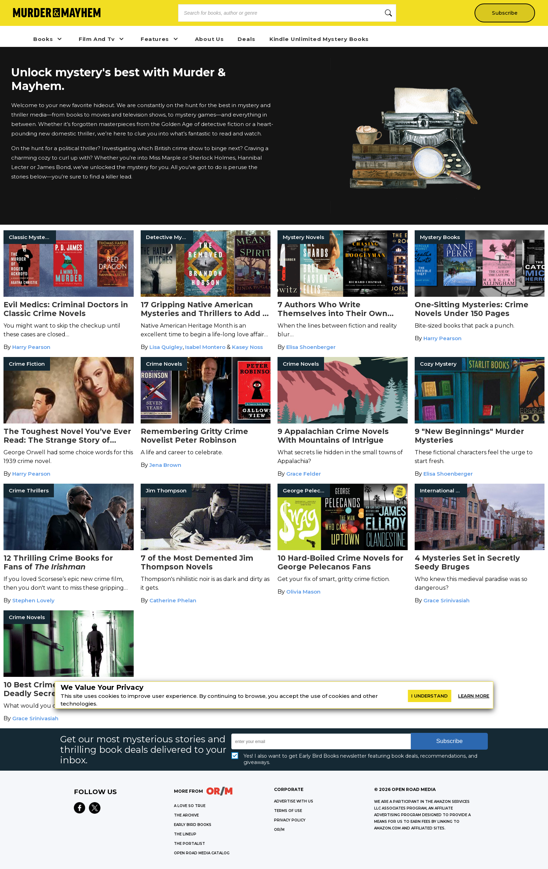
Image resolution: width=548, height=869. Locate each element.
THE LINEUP (185, 834)
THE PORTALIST (189, 843)
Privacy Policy (289, 820)
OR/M (279, 829)
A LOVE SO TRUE (189, 806)
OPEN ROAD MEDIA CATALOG (202, 853)
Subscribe (504, 13)
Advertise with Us (293, 801)
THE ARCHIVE (186, 815)
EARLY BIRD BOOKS (192, 824)
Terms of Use (288, 810)
